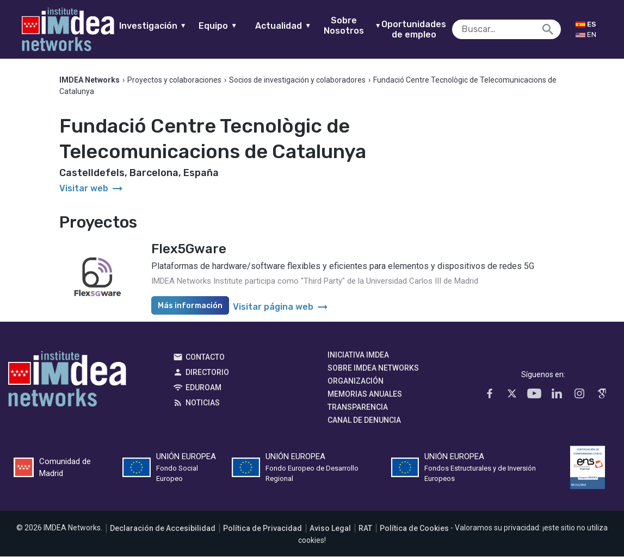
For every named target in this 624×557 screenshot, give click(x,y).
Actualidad (289, 26)
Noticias (203, 403)
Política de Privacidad (262, 528)
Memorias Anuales (365, 394)
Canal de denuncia (364, 420)
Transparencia (358, 407)
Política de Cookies (414, 528)
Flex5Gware (188, 249)
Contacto (205, 357)
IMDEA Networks (67, 382)
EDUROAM (203, 388)
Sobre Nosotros (358, 25)
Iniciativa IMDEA (358, 355)
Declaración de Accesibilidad (162, 528)
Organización (356, 381)
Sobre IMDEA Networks (373, 368)
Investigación (158, 26)
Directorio (207, 372)
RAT (365, 528)
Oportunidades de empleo (419, 29)
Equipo (224, 26)
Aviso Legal (330, 528)
